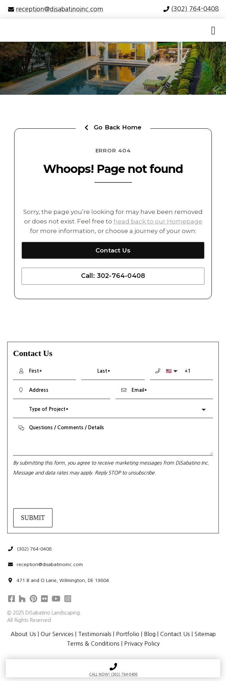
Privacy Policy (142, 644)
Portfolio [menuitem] (127, 635)
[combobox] (113, 409)
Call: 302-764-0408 (113, 276)
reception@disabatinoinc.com (45, 565)
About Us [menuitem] (22, 635)
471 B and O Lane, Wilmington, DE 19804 (58, 580)
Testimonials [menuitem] (94, 635)
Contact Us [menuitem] (175, 635)
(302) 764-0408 (29, 549)
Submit (33, 517)
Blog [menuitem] (150, 635)
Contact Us (113, 250)
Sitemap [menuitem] (205, 635)
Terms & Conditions (92, 644)
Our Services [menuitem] (56, 635)
